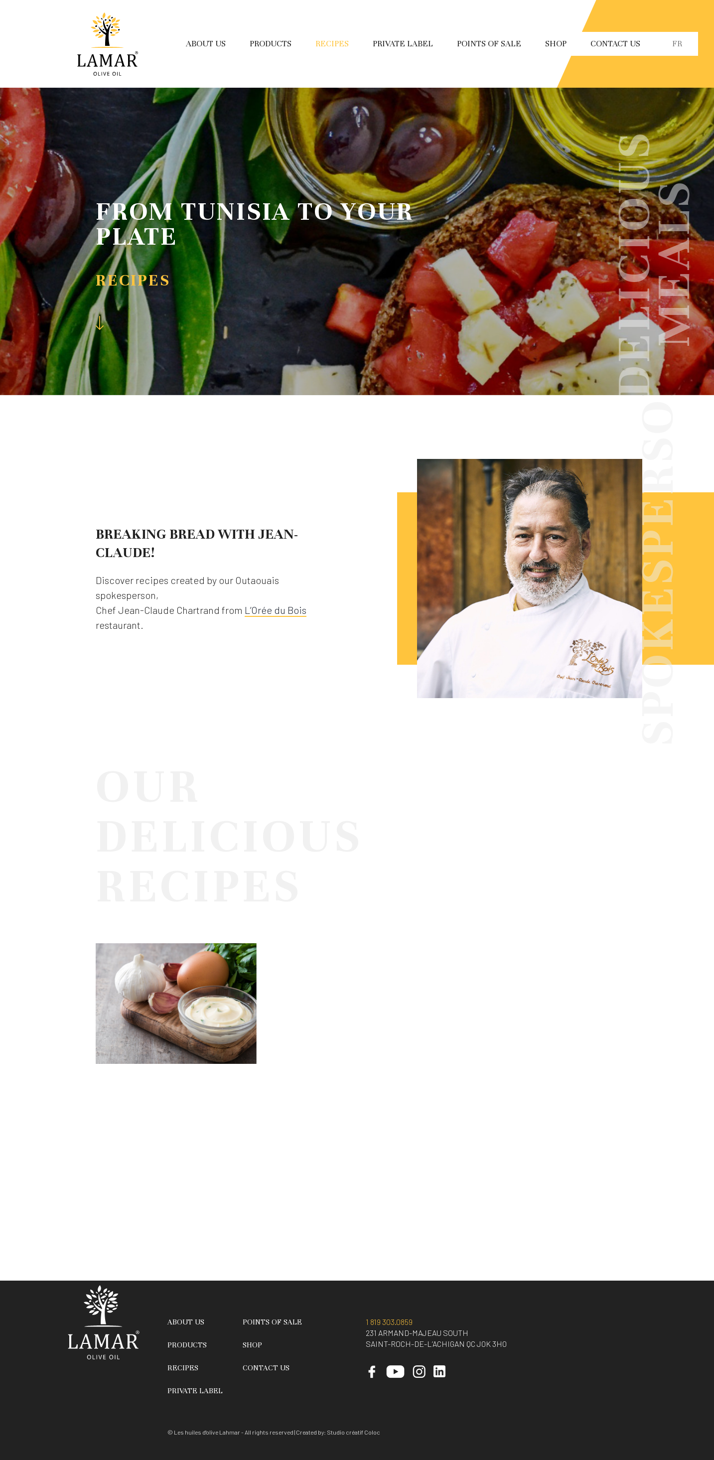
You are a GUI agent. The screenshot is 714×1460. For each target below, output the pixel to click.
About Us (206, 43)
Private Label (403, 43)
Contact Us (615, 43)
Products (270, 43)
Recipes (332, 43)
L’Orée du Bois (275, 610)
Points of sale (489, 43)
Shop (556, 43)
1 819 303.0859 (389, 1321)
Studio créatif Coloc (353, 1432)
